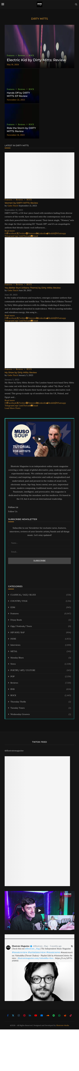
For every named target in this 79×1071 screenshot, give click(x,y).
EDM (40, 607)
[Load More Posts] (13, 408)
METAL (40, 651)
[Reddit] (65, 1015)
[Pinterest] (24, 1015)
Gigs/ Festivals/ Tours (40, 626)
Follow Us (12, 511)
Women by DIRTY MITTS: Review (21, 203)
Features (40, 613)
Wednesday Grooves (40, 714)
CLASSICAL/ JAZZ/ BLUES (40, 594)
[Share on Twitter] (21, 233)
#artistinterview (37, 952)
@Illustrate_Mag (40, 946)
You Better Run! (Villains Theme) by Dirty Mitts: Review (33, 287)
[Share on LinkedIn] (41, 233)
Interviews (40, 645)
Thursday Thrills (40, 701)
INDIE (40, 638)
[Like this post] (5, 233)
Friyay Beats (40, 620)
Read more (10, 230)
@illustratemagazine (14, 750)
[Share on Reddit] (50, 233)
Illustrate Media (62, 1025)
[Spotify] (54, 1015)
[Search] (76, 4)
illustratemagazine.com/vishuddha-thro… (36, 958)
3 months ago (56, 946)
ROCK (40, 695)
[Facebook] (8, 1015)
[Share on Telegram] (9, 236)
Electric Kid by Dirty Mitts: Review (36, 60)
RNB (40, 689)
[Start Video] (39, 439)
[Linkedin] (30, 1015)
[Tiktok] (71, 1015)
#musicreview (19, 952)
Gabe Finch (12, 205)
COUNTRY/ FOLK (40, 601)
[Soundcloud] (47, 1015)
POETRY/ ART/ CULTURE (40, 670)
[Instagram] (19, 1015)
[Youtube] (35, 1015)
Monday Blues (40, 657)
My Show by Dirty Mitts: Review (21, 372)
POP (40, 676)
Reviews (40, 682)
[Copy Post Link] (18, 236)
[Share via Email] (34, 236)
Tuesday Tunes (40, 708)
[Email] (42, 1015)
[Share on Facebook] (11, 233)
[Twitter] (13, 1015)
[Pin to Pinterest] (31, 233)
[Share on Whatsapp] (60, 233)
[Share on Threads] (27, 236)
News (40, 664)
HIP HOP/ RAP (40, 632)
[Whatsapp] (59, 1015)
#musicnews (53, 952)
